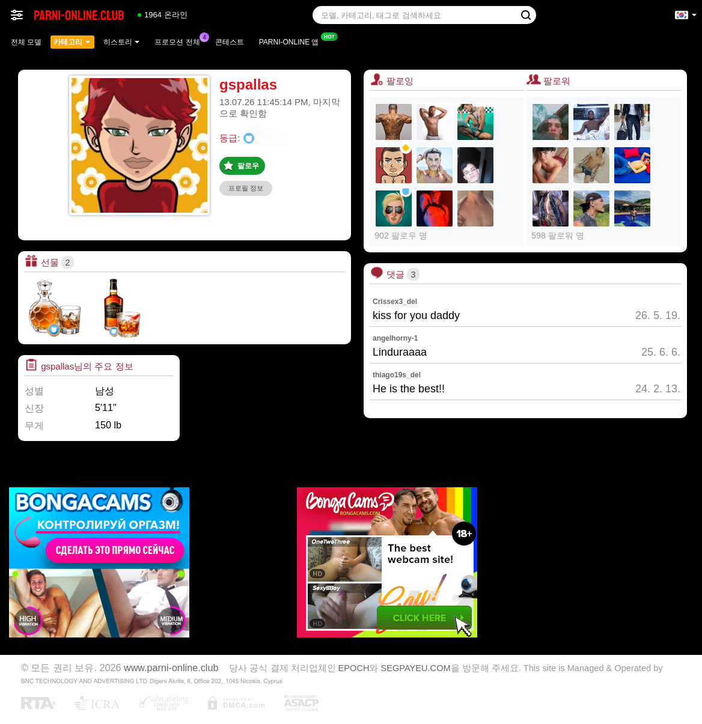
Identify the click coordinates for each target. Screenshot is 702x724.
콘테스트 (229, 42)
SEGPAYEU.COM (416, 668)
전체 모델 (26, 42)
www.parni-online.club (171, 667)
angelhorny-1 (395, 338)
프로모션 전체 (180, 40)
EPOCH (354, 668)
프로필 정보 (245, 188)
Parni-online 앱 (292, 40)
